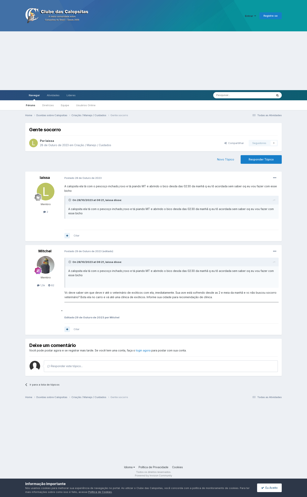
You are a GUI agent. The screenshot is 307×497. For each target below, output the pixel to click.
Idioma (129, 467)
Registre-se (271, 15)
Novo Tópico (225, 159)
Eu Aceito (269, 487)
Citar (76, 235)
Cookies (177, 467)
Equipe (65, 105)
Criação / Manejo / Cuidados (92, 145)
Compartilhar (234, 143)
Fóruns (30, 105)
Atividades (53, 95)
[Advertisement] (153, 60)
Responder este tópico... (65, 366)
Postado (83, 177)
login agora (143, 350)
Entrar (250, 15)
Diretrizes (48, 105)
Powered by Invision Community (153, 475)
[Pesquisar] (232, 95)
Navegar (34, 97)
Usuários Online (86, 105)
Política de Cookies (100, 491)
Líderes (71, 95)
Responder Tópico (261, 159)
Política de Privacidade (153, 467)
